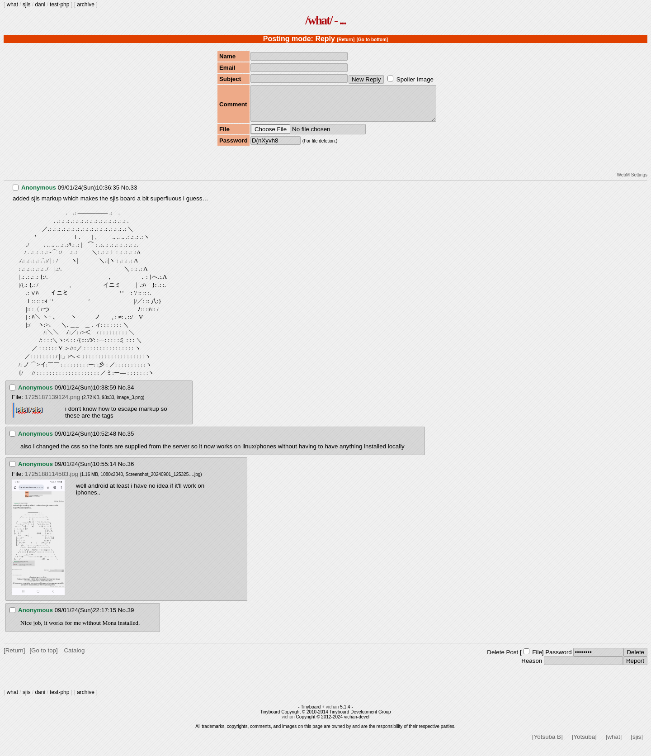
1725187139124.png (52, 403)
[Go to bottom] (372, 39)
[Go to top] (43, 657)
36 (130, 470)
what (12, 4)
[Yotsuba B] (547, 743)
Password (558, 659)
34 (130, 394)
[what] (614, 743)
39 (130, 616)
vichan (332, 713)
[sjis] (637, 743)
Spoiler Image (415, 79)
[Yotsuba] (584, 743)
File (537, 659)
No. (126, 194)
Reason (531, 667)
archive (85, 4)
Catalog (74, 657)
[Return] (345, 39)
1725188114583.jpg (51, 480)
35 (130, 440)
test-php (59, 4)
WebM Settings (632, 181)
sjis (26, 4)
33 (134, 194)
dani (40, 4)
